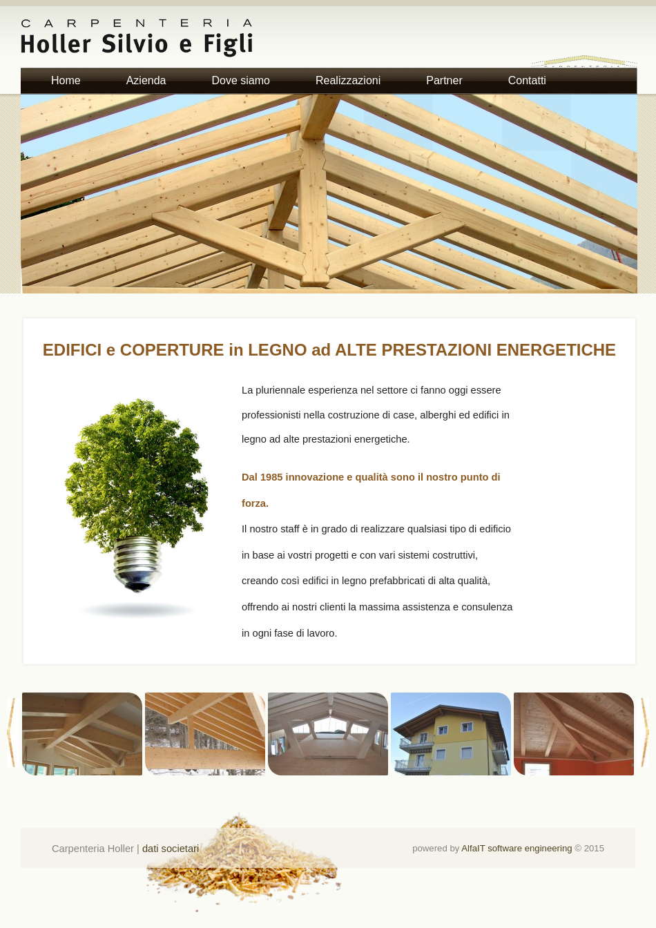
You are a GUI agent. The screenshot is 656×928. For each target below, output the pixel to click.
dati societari (170, 848)
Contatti (527, 80)
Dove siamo (241, 80)
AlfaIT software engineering (516, 848)
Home (66, 80)
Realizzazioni (348, 80)
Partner (444, 80)
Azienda (146, 80)
